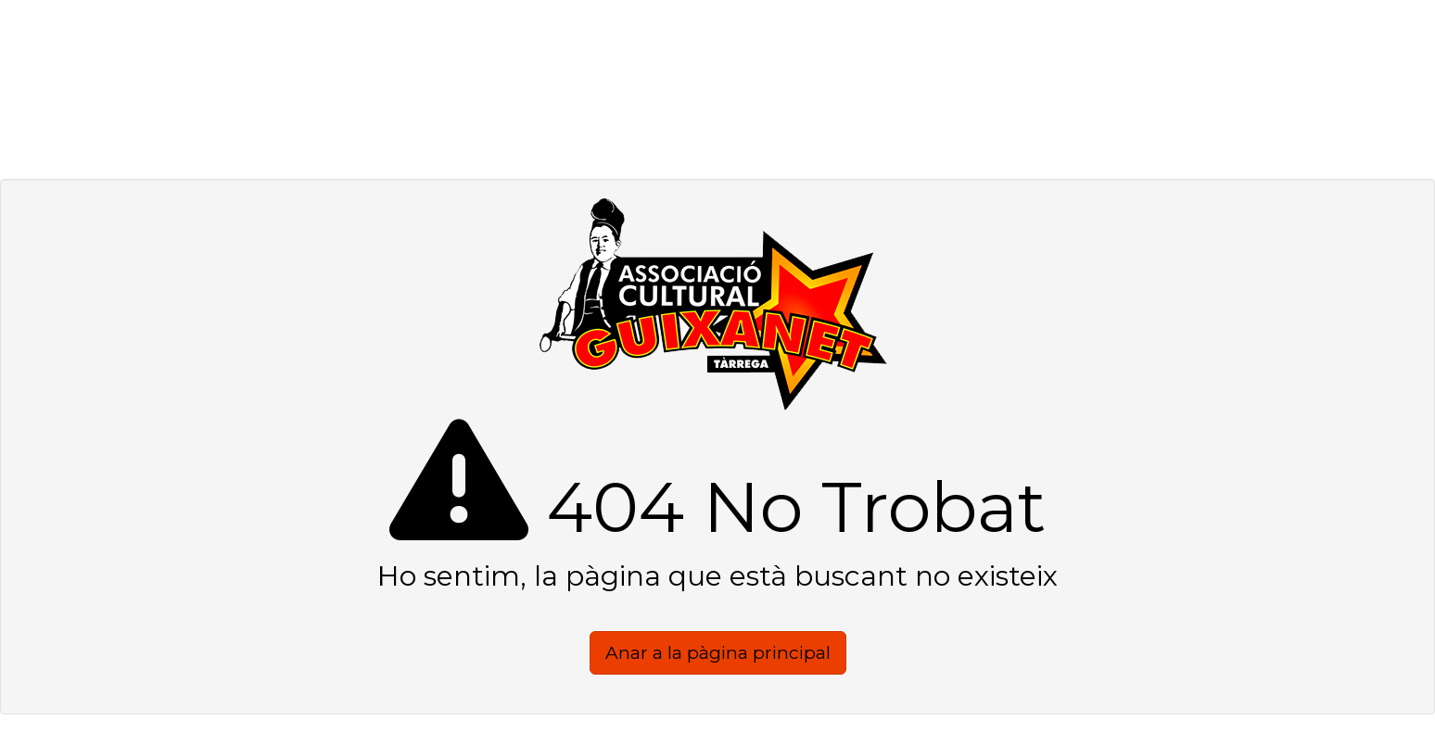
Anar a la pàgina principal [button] (718, 652)
